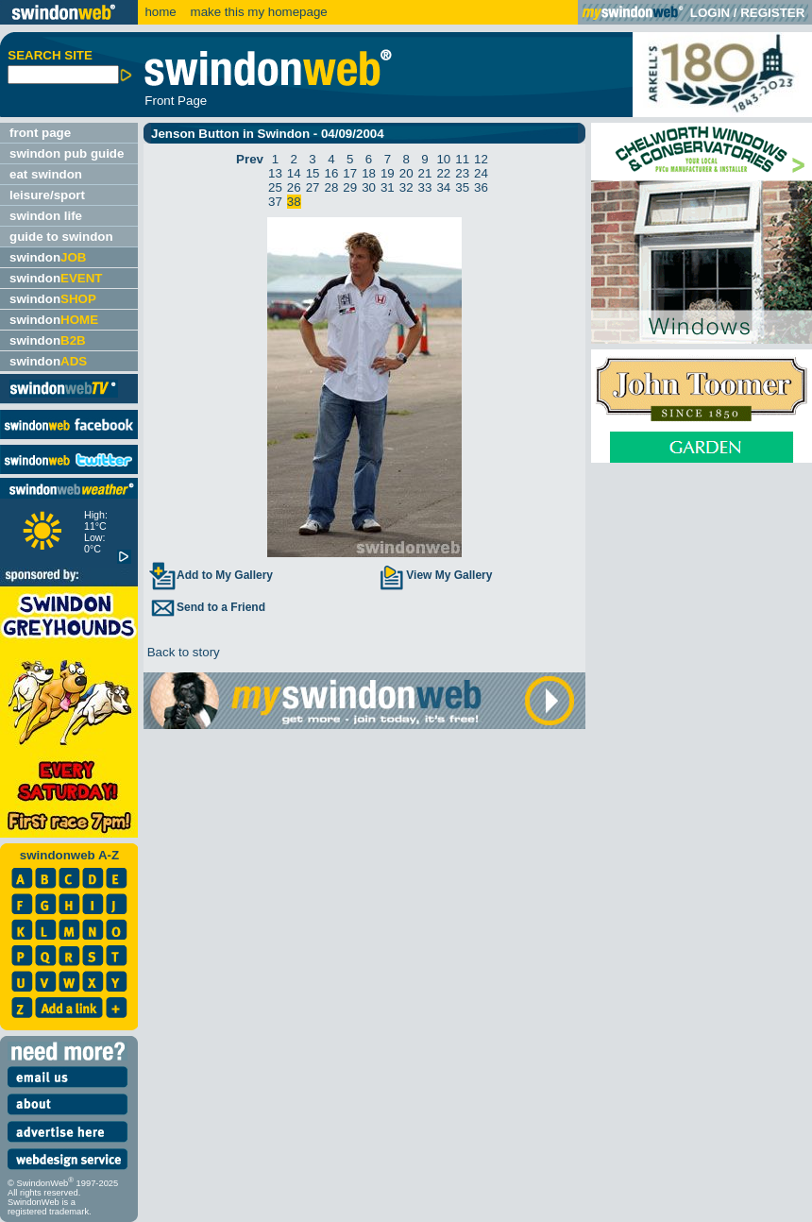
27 (313, 187)
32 (406, 187)
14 (294, 173)
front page (40, 133)
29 (350, 187)
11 (462, 159)
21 (425, 173)
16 (331, 173)
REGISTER (772, 13)
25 (275, 187)
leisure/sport (47, 195)
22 (443, 173)
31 (388, 187)
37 (275, 202)
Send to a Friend (206, 607)
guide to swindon (61, 236)
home (160, 12)
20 (406, 173)
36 (481, 187)
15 (313, 173)
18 (369, 173)
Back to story (182, 652)
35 (462, 187)
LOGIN (710, 13)
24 (481, 173)
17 (350, 173)
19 (388, 173)
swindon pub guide (66, 153)
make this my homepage (257, 12)
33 (425, 187)
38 (294, 202)
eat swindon (45, 174)
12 (481, 159)
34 (443, 187)
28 (331, 187)
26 (294, 187)
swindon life (45, 216)
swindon (47, 257)
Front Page (175, 100)
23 (462, 173)
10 (443, 159)
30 (369, 187)
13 (275, 173)
